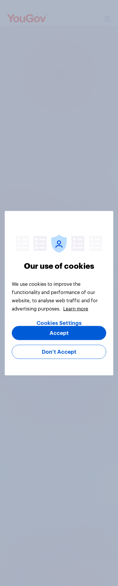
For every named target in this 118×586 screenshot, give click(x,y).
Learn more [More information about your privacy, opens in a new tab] (75, 308)
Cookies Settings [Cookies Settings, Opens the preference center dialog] (59, 322)
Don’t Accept (59, 351)
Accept (59, 332)
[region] (59, 293)
